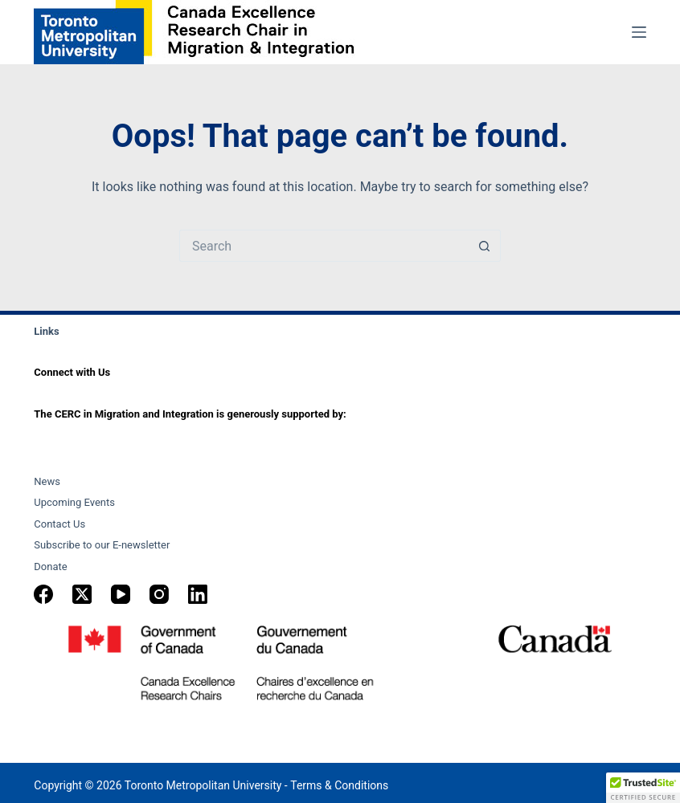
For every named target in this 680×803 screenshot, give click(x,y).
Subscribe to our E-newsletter (102, 545)
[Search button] (485, 246)
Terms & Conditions (339, 785)
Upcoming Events (74, 502)
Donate (50, 566)
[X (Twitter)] (82, 594)
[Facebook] (43, 594)
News (47, 481)
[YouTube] (120, 594)
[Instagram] (159, 594)
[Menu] (639, 32)
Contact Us (59, 524)
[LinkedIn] (197, 594)
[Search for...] (324, 246)
